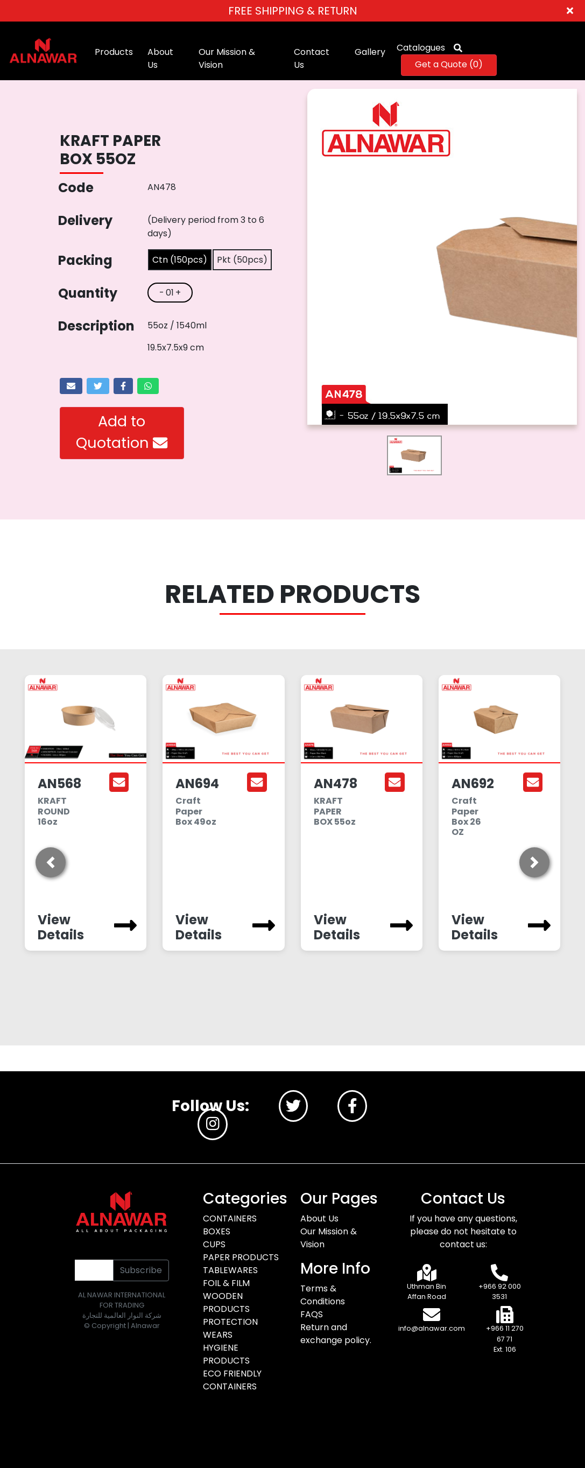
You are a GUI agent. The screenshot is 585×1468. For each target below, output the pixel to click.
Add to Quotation (121, 432)
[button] (51, 862)
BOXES (216, 1231)
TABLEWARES (230, 1270)
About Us (160, 58)
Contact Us (311, 58)
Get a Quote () (449, 64)
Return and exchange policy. (335, 1333)
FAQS (311, 1314)
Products (114, 52)
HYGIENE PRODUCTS (226, 1354)
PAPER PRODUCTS (241, 1257)
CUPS (214, 1244)
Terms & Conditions (322, 1295)
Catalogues (421, 47)
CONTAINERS (230, 1218)
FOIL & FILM (226, 1283)
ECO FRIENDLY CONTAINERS (232, 1380)
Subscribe (141, 1270)
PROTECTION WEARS (230, 1328)
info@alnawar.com (431, 1328)
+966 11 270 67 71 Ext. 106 (505, 1338)
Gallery (370, 52)
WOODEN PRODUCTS (226, 1302)
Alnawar (145, 1325)
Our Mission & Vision (227, 58)
